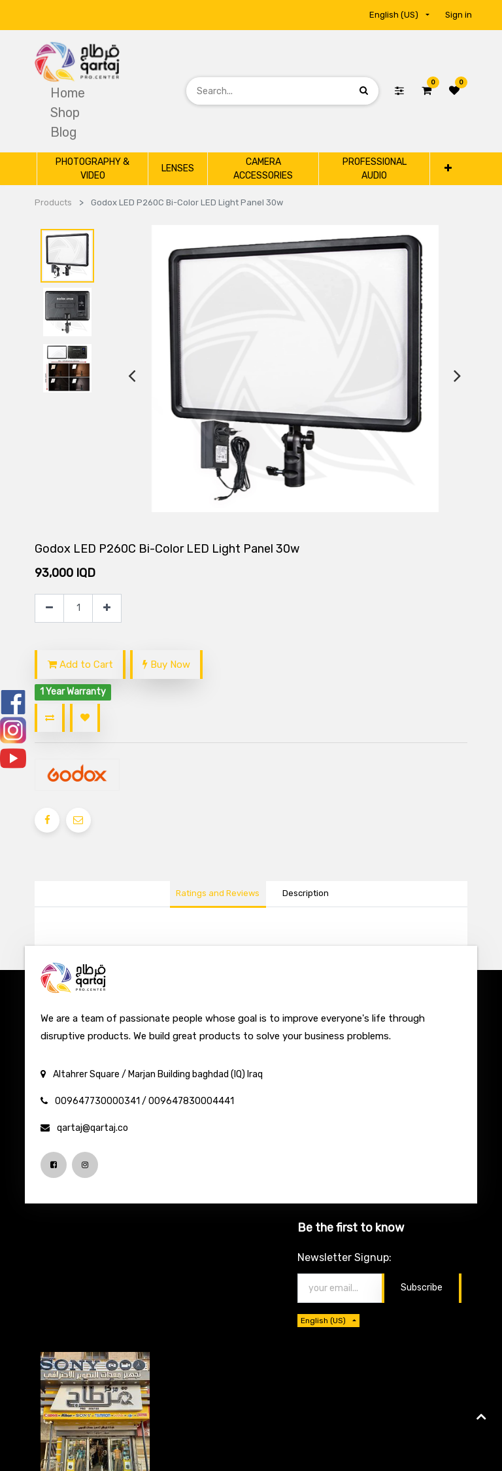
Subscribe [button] (422, 1287)
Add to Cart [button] (80, 664)
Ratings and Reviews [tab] (217, 893)
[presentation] (132, 375)
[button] (447, 168)
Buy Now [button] (166, 664)
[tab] (305, 895)
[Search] (363, 91)
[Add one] (107, 608)
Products (53, 202)
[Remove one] (49, 608)
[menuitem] (68, 92)
